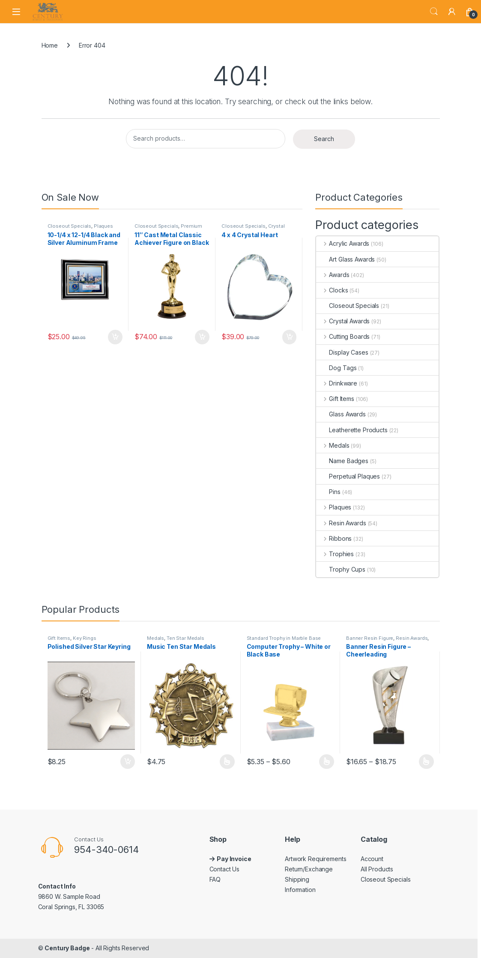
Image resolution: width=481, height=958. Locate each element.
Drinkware (336, 383)
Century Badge (67, 948)
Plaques (103, 226)
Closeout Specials (70, 226)
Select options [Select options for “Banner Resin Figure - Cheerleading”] (426, 761)
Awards (332, 274)
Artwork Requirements (315, 858)
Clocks (332, 290)
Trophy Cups (340, 569)
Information (300, 889)
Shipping (297, 879)
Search (434, 11)
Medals (332, 445)
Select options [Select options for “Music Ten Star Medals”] (227, 761)
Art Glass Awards (345, 259)
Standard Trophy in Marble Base (284, 638)
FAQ (215, 879)
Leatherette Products (351, 430)
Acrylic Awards (342, 243)
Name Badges (342, 460)
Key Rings (84, 638)
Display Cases (342, 352)
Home (50, 45)
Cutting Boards (343, 336)
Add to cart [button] (115, 337)
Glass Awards (340, 414)
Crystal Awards (343, 321)
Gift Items (335, 398)
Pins (328, 491)
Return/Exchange (309, 869)
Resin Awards (341, 523)
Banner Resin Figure (369, 638)
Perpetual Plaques (348, 476)
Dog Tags (336, 367)
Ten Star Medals (185, 638)
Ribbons (334, 538)
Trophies (335, 553)
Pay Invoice (234, 858)
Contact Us (224, 869)
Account (372, 858)
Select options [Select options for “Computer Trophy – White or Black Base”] (326, 761)
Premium (191, 226)
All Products (377, 869)
